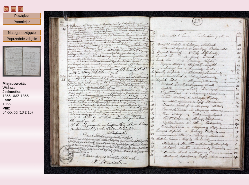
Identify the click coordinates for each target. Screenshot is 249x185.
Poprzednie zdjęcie (22, 39)
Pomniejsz (22, 22)
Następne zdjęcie (21, 33)
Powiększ (21, 16)
